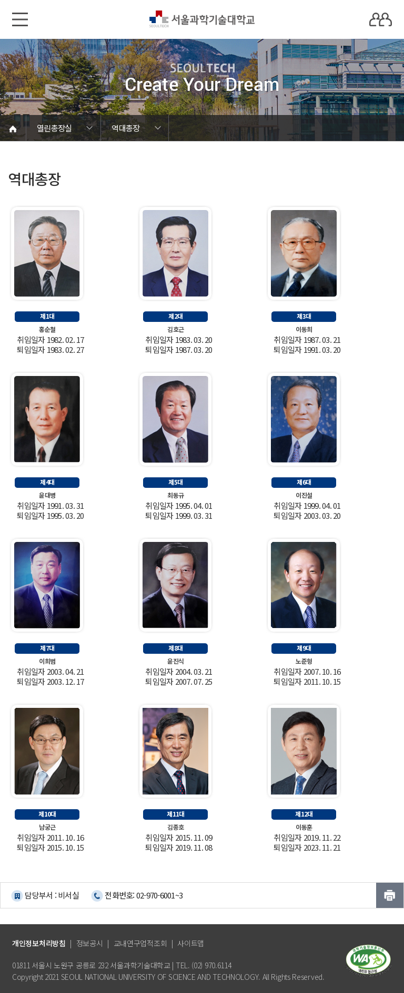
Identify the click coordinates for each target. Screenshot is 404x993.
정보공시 (89, 943)
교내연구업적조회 (140, 943)
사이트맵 (190, 943)
